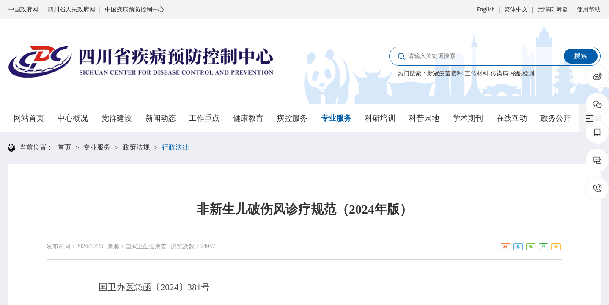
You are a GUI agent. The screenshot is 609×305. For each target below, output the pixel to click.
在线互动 (512, 118)
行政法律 (175, 147)
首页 (64, 147)
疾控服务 (292, 118)
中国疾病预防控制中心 (134, 9)
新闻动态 (160, 118)
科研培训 (380, 118)
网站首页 (29, 118)
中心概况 (73, 118)
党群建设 (117, 118)
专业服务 (336, 118)
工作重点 (204, 118)
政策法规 (136, 147)
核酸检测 (522, 73)
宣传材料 (476, 73)
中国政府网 (23, 9)
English (486, 9)
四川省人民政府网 (71, 9)
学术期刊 (468, 118)
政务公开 (555, 118)
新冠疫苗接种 (445, 73)
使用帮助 (589, 9)
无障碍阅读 (552, 9)
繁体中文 (516, 9)
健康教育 (248, 118)
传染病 (499, 73)
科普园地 (424, 118)
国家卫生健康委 (146, 246)
